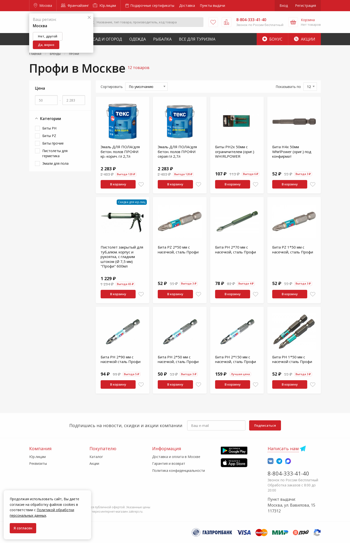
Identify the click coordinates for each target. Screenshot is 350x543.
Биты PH (49, 128)
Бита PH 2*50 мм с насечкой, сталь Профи (178, 359)
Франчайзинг (75, 5)
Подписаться (265, 425)
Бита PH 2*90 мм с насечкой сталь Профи (120, 359)
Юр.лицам (104, 5)
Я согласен (23, 528)
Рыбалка (162, 39)
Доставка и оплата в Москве (176, 456)
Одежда (137, 39)
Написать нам (283, 448)
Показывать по (288, 86)
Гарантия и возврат (168, 463)
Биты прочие (53, 143)
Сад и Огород (107, 39)
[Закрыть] (89, 17)
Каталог (96, 456)
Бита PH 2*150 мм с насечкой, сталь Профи (235, 359)
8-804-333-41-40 (288, 473)
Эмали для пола (55, 163)
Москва (43, 5)
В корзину (118, 184)
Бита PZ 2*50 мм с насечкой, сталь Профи (178, 249)
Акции (304, 39)
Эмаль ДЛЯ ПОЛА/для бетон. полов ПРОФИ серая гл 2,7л (177, 151)
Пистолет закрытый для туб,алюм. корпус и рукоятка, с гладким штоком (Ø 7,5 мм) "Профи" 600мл (122, 256)
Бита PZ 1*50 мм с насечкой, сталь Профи (292, 249)
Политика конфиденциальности (178, 470)
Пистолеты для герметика (55, 153)
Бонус (272, 39)
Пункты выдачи (212, 5)
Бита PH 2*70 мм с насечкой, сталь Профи (235, 249)
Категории (48, 118)
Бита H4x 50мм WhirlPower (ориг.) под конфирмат (291, 151)
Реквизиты (38, 463)
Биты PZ (49, 135)
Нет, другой (47, 36)
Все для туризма (197, 39)
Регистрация (305, 5)
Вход (284, 5)
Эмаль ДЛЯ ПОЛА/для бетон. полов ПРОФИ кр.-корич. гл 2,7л (120, 151)
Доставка (187, 5)
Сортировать (112, 86)
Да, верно (46, 45)
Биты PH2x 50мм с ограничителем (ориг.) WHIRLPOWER (234, 151)
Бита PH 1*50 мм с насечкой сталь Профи (292, 359)
